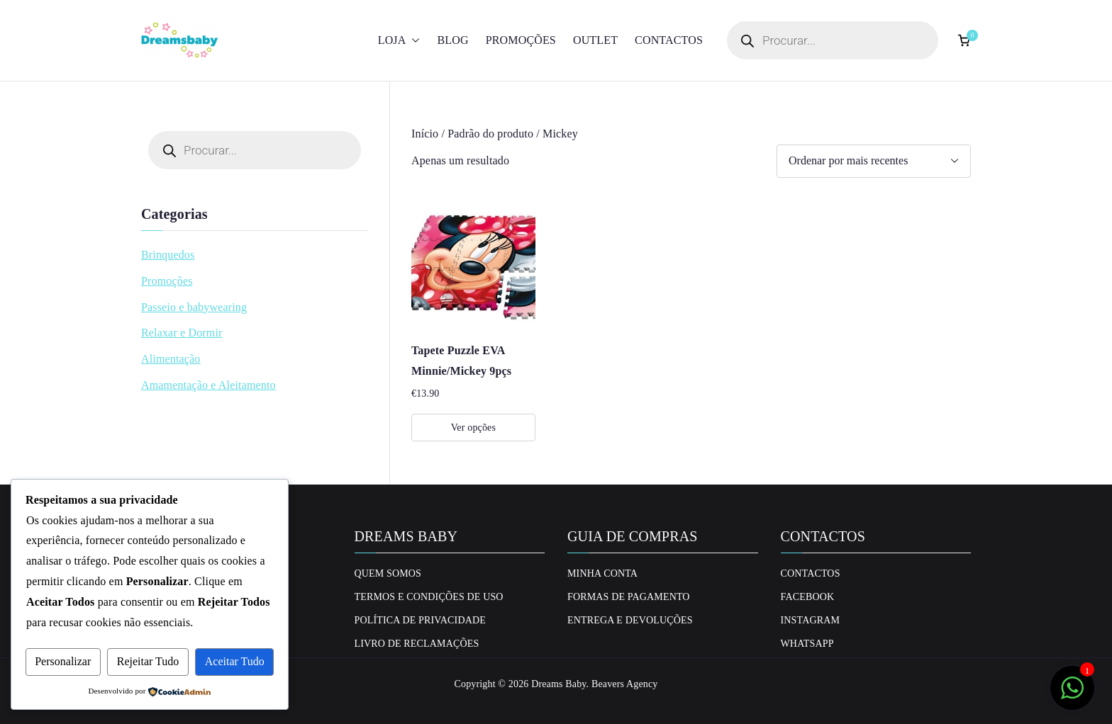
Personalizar (63, 661)
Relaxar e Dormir (182, 333)
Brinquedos (167, 255)
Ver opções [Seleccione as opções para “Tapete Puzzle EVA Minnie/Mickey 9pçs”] (473, 427)
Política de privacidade (420, 620)
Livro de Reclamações (417, 643)
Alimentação (171, 359)
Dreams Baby (558, 684)
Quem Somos (388, 573)
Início (424, 134)
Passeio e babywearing (194, 307)
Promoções (521, 40)
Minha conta (602, 573)
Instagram (810, 620)
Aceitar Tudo (235, 661)
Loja (399, 40)
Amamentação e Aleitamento (208, 385)
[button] (413, 40)
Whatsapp (807, 643)
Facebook (808, 597)
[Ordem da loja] (874, 161)
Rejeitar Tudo (148, 661)
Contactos (669, 40)
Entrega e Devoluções (630, 620)
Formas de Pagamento (628, 597)
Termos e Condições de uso (429, 597)
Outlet (595, 40)
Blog (452, 40)
